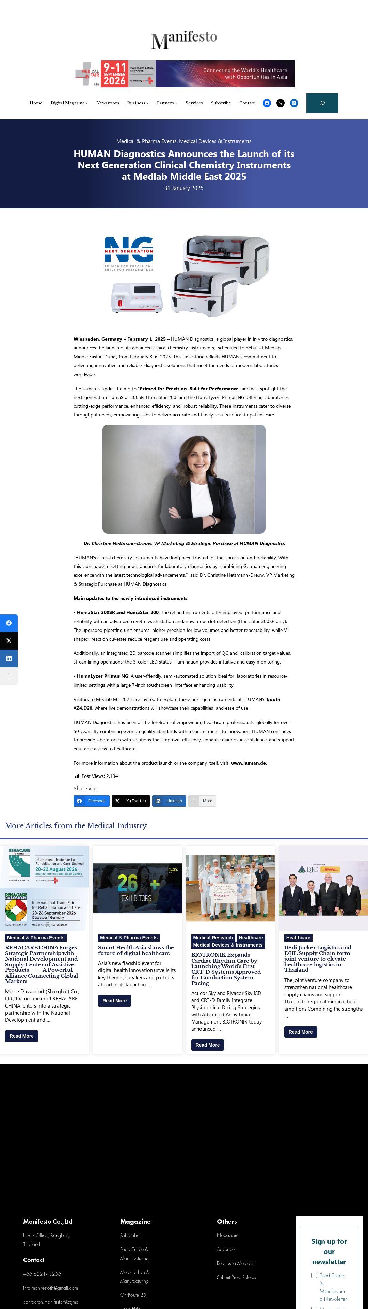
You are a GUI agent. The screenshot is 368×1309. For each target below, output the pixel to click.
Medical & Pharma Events (146, 140)
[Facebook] (92, 801)
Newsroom (227, 1236)
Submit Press (229, 1277)
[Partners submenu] (176, 103)
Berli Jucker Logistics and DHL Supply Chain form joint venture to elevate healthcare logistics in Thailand (317, 959)
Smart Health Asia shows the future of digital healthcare (136, 950)
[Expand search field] (322, 103)
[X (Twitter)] (131, 801)
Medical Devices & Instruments (215, 140)
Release (249, 1277)
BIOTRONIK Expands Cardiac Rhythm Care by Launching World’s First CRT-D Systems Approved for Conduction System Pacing (226, 969)
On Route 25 (133, 1295)
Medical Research (213, 937)
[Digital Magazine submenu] (86, 103)
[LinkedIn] (169, 801)
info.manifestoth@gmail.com (50, 1288)
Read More (22, 1036)
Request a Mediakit (235, 1263)
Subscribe (129, 1236)
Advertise (226, 1250)
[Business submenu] (147, 103)
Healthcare (251, 937)
